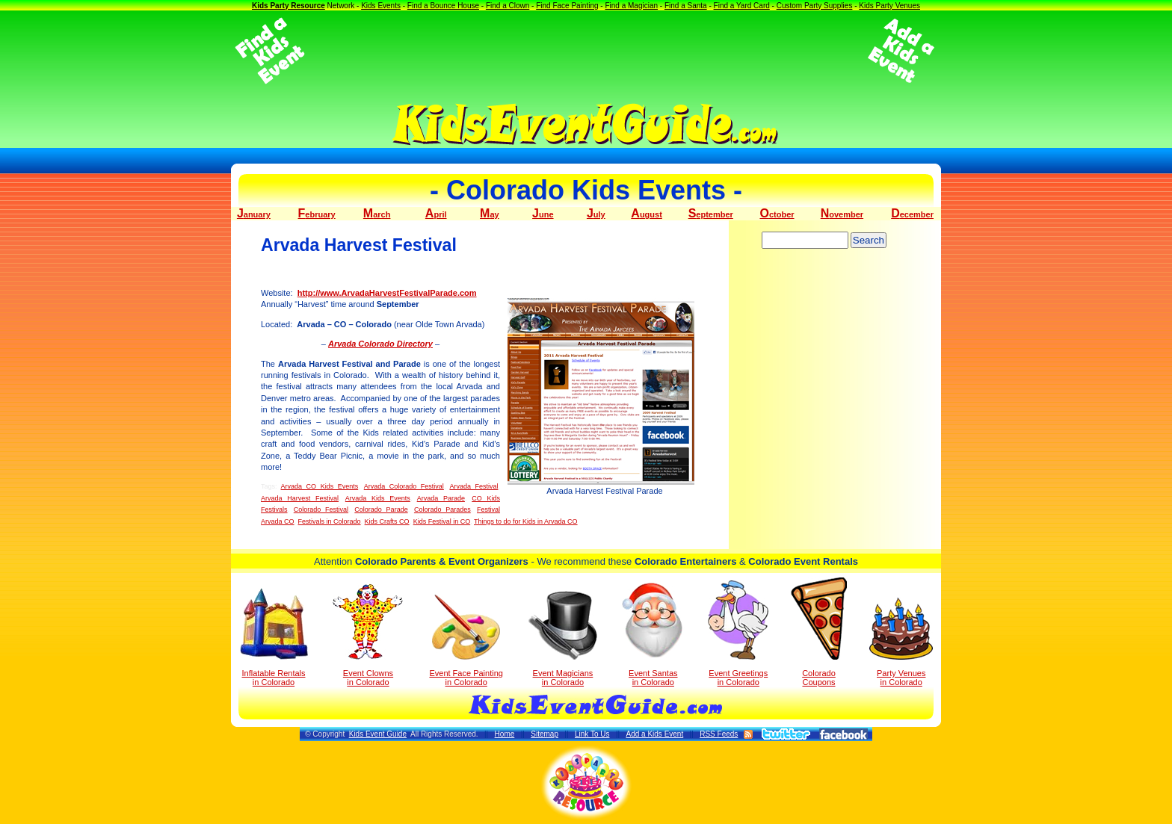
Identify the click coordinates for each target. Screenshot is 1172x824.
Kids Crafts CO (387, 521)
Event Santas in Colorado (653, 633)
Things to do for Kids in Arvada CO (526, 521)
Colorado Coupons (819, 632)
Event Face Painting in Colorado (465, 641)
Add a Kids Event (654, 734)
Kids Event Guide (378, 734)
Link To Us (592, 734)
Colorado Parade (380, 509)
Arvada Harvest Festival (300, 498)
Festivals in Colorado (329, 521)
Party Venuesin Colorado (901, 642)
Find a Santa (685, 5)
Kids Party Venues (889, 5)
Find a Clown (507, 5)
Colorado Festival (321, 509)
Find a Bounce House (443, 5)
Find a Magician (631, 5)
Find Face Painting (567, 5)
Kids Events (381, 5)
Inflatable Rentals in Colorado (274, 637)
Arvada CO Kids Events (320, 486)
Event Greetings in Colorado (738, 633)
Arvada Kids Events (377, 498)
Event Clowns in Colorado (368, 635)
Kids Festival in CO (442, 521)
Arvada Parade (441, 498)
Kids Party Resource (288, 5)
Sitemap (544, 734)
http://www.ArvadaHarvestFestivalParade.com (387, 292)
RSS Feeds (719, 734)
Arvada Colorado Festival (404, 486)
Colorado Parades (442, 509)
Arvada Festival (473, 486)
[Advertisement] (586, 50)
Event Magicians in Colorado (562, 639)
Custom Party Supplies (815, 5)
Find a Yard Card (742, 5)
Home (505, 734)
